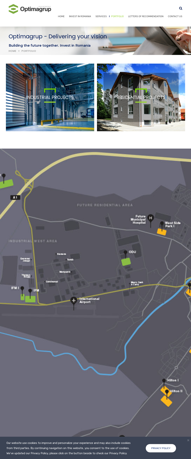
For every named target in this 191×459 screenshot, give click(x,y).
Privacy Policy (160, 448)
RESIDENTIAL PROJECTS (141, 97)
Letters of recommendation (145, 16)
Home (61, 16)
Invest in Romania (80, 16)
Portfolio (117, 16)
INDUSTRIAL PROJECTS (50, 97)
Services (101, 16)
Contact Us (175, 16)
